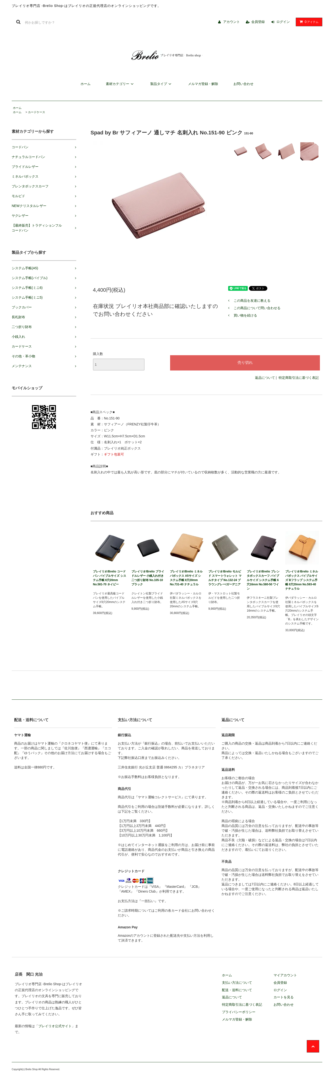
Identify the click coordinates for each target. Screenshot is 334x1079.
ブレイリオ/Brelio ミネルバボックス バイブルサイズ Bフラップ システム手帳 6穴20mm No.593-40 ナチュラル (301, 580)
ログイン (283, 22)
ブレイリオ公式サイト (55, 1026)
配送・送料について (237, 990)
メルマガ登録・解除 (203, 84)
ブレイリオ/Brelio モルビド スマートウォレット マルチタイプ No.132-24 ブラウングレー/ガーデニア (225, 578)
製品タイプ (161, 84)
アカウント (231, 22)
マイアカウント (285, 975)
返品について (265, 378)
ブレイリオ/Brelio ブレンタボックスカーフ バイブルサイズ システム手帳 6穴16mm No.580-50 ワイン (263, 580)
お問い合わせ (243, 84)
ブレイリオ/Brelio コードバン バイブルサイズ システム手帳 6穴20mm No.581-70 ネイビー (109, 578)
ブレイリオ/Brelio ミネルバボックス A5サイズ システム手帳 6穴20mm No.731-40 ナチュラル (186, 578)
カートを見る (284, 997)
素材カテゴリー (120, 84)
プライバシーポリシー (238, 1012)
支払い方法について (237, 982)
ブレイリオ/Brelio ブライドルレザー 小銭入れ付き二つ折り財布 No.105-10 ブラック (147, 578)
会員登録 (258, 22)
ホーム (86, 84)
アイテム (307, 22)
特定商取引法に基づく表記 (299, 378)
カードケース (36, 112)
